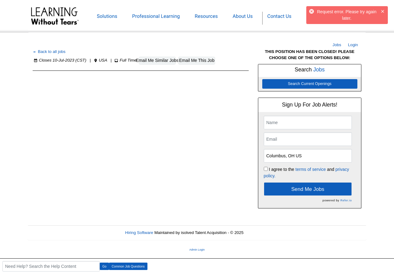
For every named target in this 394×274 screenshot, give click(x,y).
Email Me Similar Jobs (157, 60)
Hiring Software (139, 232)
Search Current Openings (310, 84)
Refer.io (346, 200)
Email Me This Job (197, 60)
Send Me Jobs (307, 189)
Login (353, 44)
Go (105, 266)
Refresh (262, 232)
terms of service (311, 169)
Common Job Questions (128, 266)
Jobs (336, 44)
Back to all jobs (49, 51)
